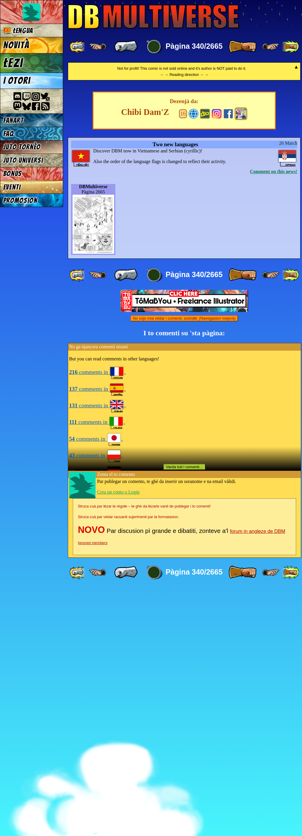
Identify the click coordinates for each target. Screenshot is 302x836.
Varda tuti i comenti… (184, 714)
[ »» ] (290, 46)
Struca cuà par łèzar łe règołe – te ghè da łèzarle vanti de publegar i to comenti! (144, 753)
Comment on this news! (273, 418)
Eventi (12, 187)
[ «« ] (78, 46)
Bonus (12, 173)
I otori (17, 81)
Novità (16, 45)
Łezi (13, 63)
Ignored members (92, 790)
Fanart (13, 120)
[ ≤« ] (97, 46)
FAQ (8, 133)
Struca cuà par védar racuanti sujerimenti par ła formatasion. (128, 764)
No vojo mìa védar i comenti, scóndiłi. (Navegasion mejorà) (184, 565)
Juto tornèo (22, 147)
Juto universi (23, 160)
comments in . (97, 619)
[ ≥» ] (271, 46)
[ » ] (242, 46)
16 (183, 361)
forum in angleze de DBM (257, 778)
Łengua (18, 30)
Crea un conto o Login (118, 739)
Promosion (20, 200)
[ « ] (126, 46)
